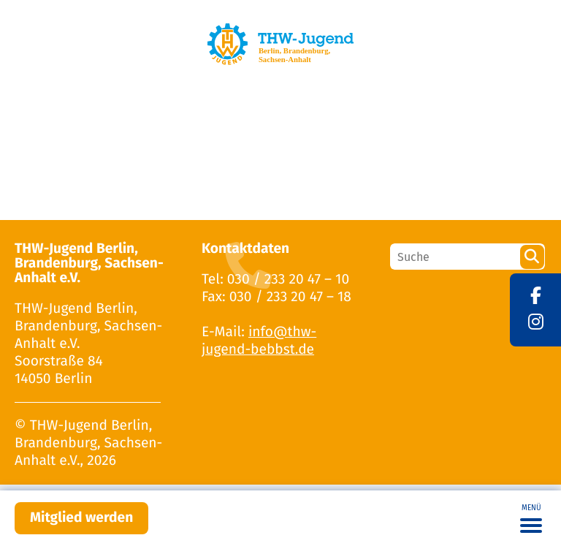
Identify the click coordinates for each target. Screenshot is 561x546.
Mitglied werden (81, 517)
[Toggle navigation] (531, 518)
